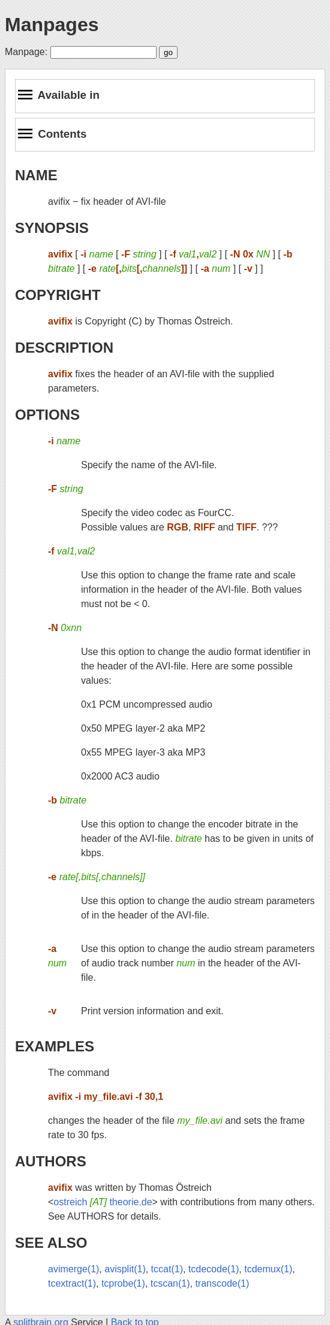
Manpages (51, 24)
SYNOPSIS (52, 228)
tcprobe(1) (123, 1283)
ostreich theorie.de (102, 1202)
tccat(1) (167, 1269)
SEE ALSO (51, 1243)
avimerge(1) (73, 1269)
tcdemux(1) (268, 1269)
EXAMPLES (54, 1046)
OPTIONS (47, 415)
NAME (36, 175)
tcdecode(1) (213, 1269)
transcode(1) (222, 1283)
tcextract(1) (72, 1283)
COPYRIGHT (58, 295)
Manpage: (26, 52)
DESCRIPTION (64, 347)
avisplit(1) (124, 1269)
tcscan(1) (170, 1283)
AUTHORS (50, 1161)
